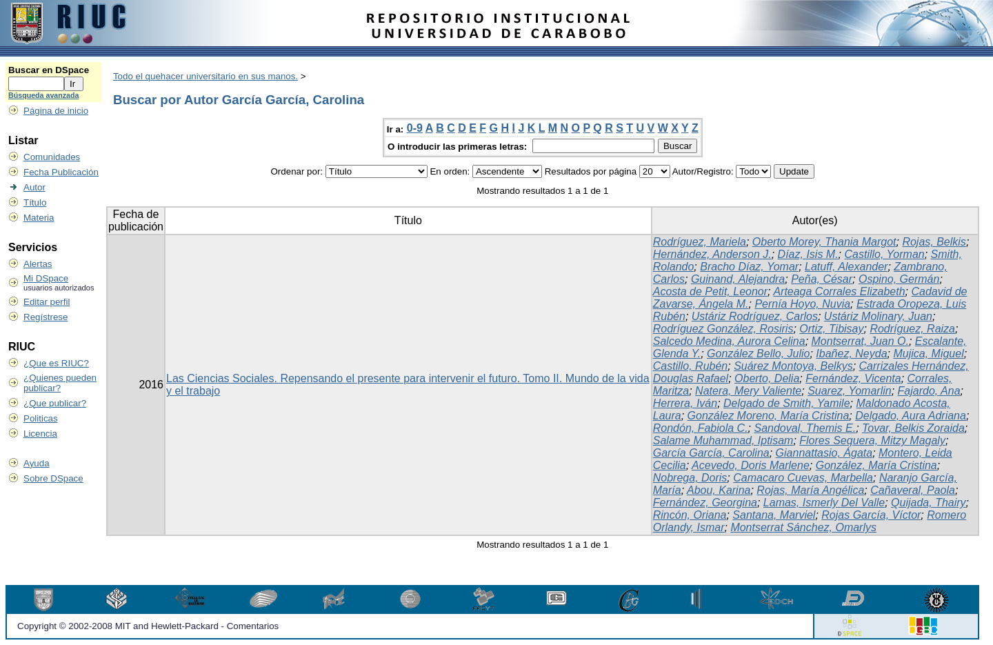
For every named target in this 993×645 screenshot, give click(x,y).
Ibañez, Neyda (851, 353)
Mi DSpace (45, 278)
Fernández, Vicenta (853, 378)
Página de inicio (55, 111)
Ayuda (36, 463)
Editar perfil (46, 302)
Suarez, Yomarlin (850, 391)
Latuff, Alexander (846, 266)
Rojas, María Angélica (810, 490)
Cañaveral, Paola (912, 490)
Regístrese (45, 317)
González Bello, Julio (758, 353)
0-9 (415, 128)
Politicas (40, 418)
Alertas (37, 264)
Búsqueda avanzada (43, 95)
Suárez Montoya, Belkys (793, 366)
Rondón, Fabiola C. (700, 428)
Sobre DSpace (53, 478)
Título (34, 202)
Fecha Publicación (61, 172)
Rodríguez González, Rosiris (723, 329)
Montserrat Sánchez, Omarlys (803, 527)
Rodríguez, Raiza (912, 329)
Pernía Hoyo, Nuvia (802, 304)
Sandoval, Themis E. (805, 428)
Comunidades (51, 157)
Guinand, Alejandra (738, 279)
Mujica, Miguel (928, 353)
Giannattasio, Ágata (824, 453)
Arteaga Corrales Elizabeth (839, 291)
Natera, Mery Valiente (748, 391)
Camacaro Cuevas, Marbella (803, 478)
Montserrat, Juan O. (860, 341)
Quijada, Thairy (928, 502)
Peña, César (821, 279)
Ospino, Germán (899, 279)
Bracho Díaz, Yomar (749, 266)
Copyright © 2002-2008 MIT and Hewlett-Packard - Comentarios (148, 626)
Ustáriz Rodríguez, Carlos (755, 316)
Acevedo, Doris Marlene (751, 465)
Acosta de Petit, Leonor (710, 291)
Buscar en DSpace (48, 70)
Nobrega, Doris (690, 478)
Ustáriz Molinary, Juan (878, 316)
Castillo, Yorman (885, 254)
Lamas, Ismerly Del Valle (824, 502)
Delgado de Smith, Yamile (786, 403)
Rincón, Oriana (690, 515)
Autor (34, 187)
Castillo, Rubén (690, 366)
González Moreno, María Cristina (769, 415)
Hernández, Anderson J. (712, 254)
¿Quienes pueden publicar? (60, 383)
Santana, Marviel (773, 515)
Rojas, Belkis (933, 242)
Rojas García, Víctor (871, 515)
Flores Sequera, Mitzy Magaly (872, 440)
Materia (38, 217)
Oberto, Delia (766, 378)
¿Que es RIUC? (56, 363)
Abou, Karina (719, 490)
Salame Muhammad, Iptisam (723, 440)
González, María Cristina (876, 465)
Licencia (40, 433)
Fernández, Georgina (705, 502)
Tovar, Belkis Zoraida (913, 428)
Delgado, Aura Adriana (910, 415)
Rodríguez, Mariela (699, 242)
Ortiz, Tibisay (831, 329)
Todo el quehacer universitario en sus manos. (205, 76)
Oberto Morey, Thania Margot (824, 242)
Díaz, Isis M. (808, 254)
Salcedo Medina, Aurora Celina (729, 341)
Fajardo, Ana (929, 391)
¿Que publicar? (54, 403)
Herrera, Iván (685, 403)
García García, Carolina (711, 453)
